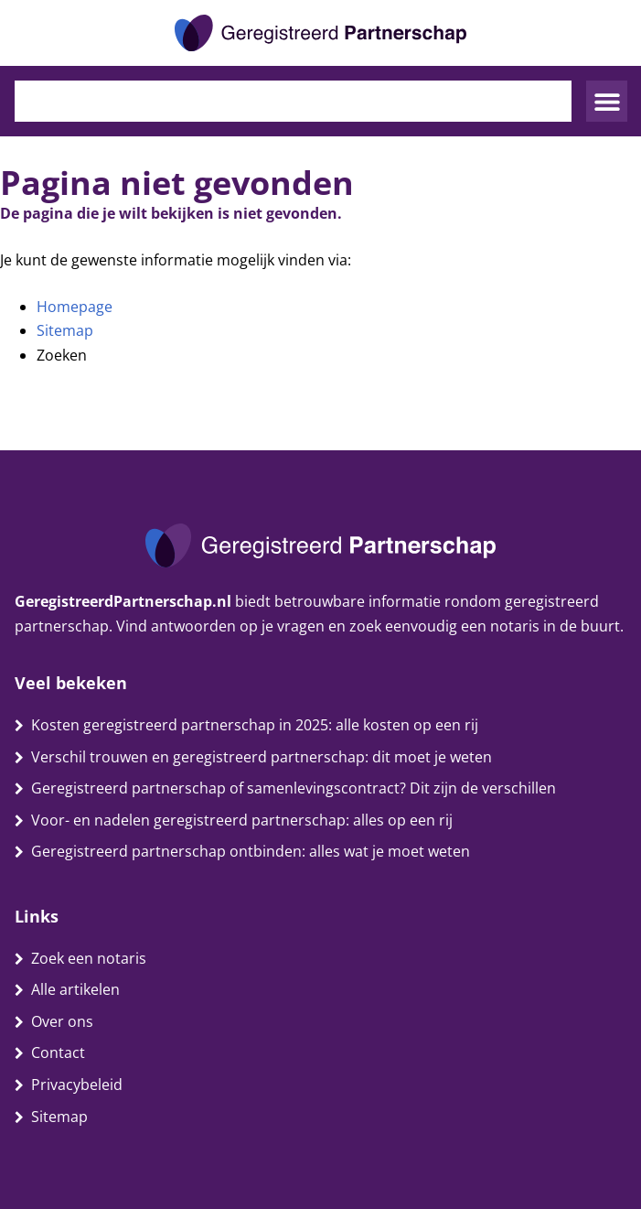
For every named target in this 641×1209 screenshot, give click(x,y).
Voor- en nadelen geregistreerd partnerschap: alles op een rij (242, 820)
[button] (606, 101)
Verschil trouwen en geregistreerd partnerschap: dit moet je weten (261, 757)
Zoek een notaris (88, 958)
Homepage (74, 307)
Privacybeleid (77, 1084)
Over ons (62, 1021)
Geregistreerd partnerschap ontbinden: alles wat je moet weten (250, 851)
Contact (58, 1052)
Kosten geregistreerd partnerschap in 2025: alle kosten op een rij (254, 725)
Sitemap (65, 330)
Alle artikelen (75, 989)
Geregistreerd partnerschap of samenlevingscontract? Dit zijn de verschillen (293, 788)
